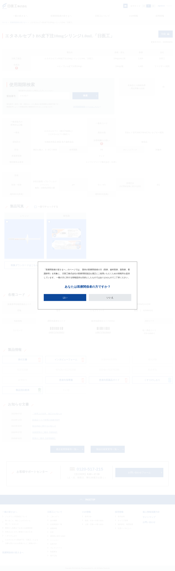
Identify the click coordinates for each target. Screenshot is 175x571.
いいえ (110, 297)
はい (65, 297)
